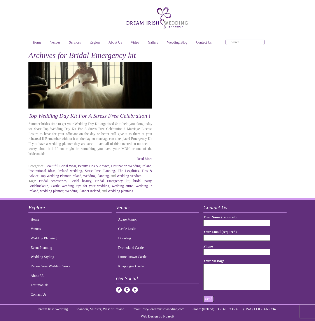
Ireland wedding (70, 171)
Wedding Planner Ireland (82, 191)
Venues (55, 42)
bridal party (142, 181)
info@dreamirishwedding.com (163, 309)
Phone (236, 249)
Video (135, 42)
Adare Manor (127, 219)
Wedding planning (120, 191)
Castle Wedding (62, 186)
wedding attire (122, 186)
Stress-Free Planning (100, 171)
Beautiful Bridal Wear (60, 166)
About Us (115, 42)
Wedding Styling (42, 257)
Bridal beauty (80, 181)
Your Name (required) (236, 220)
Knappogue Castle (131, 266)
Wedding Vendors (129, 176)
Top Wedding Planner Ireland (60, 176)
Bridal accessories (52, 181)
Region (95, 42)
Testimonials (40, 285)
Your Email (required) (236, 234)
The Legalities (128, 171)
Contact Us (204, 42)
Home (37, 42)
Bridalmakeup (38, 186)
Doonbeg (124, 238)
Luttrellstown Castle (132, 257)
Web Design (149, 316)
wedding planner (51, 191)
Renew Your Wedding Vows (50, 266)
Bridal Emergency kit (112, 181)
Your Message (236, 275)
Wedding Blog (177, 42)
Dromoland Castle (131, 247)
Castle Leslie (127, 229)
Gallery (153, 42)
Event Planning (41, 247)
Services (75, 42)
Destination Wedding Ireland (131, 166)
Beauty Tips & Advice (93, 166)
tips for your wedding (92, 186)
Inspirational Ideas (41, 171)
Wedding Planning (96, 176)
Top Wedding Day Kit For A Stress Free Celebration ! (89, 116)
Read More (144, 159)
